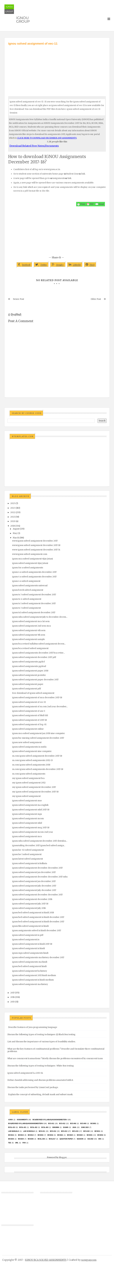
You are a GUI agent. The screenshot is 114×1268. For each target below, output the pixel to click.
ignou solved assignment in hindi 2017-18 (32, 944)
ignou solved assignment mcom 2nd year (32, 832)
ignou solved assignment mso (27, 800)
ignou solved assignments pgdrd (28, 661)
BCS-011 (51, 1123)
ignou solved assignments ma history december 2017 (38, 957)
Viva (24, 1143)
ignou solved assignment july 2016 (29, 908)
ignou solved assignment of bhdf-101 (30, 715)
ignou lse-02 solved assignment (28, 850)
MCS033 (11, 1139)
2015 (12, 1002)
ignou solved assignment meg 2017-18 (30, 827)
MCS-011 (42, 1131)
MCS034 (21, 1139)
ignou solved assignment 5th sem (28, 635)
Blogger (63, 1157)
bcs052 (93, 1123)
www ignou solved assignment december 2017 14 (36, 549)
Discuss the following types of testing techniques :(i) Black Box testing (41, 1034)
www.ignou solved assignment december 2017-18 (36, 545)
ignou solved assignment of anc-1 (28, 711)
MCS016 (50, 1135)
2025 (12, 503)
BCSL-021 (22, 1127)
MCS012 (11, 1135)
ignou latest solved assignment (27, 859)
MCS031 (89, 1135)
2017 (12, 992)
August (16, 529)
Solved (90, 1139)
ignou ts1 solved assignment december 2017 (33, 612)
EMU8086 (55, 1127)
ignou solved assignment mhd (27, 823)
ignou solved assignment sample (28, 639)
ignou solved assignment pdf (26, 688)
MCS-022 (86, 1131)
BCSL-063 (44, 1127)
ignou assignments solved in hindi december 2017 (36, 930)
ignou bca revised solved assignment (30, 648)
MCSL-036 (41, 1139)
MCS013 (21, 1135)
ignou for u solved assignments (27, 567)
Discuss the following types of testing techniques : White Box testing (40, 1065)
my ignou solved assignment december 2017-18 (35, 791)
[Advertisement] (57, 68)
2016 (12, 997)
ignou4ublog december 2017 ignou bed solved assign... (38, 845)
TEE (9, 1143)
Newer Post (18, 299)
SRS (99, 1139)
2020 (12, 521)
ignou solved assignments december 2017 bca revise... (38, 653)
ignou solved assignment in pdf (27, 935)
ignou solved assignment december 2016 (32, 899)
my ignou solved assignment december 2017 (34, 787)
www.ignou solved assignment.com (29, 554)
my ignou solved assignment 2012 (29, 782)
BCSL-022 (33, 1127)
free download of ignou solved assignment (33, 693)
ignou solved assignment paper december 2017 (35, 679)
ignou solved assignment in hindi (28, 948)
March (16, 537)
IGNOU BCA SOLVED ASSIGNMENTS (45, 1259)
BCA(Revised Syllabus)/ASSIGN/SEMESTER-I (50, 1119)
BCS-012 (62, 1123)
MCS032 (100, 1135)
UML (16, 1143)
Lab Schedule (29, 1131)
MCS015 (40, 1135)
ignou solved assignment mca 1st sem (31, 621)
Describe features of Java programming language (32, 1027)
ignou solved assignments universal (30, 585)
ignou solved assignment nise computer (32, 751)
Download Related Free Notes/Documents (34, 145)
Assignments (22, 1119)
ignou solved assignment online (28, 729)
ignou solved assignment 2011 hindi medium (34, 975)
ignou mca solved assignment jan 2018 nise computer (38, 733)
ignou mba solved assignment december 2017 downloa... (39, 841)
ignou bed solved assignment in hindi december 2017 (38, 917)
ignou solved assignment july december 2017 (34, 886)
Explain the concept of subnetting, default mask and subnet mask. (40, 1094)
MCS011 (97, 1131)
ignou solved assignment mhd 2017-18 (30, 809)
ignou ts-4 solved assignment (26, 599)
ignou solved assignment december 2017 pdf (34, 657)
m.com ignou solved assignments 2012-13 (32, 760)
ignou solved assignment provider (29, 675)
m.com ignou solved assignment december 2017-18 (37, 756)
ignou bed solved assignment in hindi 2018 (33, 912)
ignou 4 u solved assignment (26, 581)
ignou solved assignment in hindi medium (33, 980)
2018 (12, 526)
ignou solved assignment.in (25, 939)
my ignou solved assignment (26, 796)
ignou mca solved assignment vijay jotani (32, 558)
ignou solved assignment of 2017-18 (29, 720)
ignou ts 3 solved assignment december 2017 (34, 594)
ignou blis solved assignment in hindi (30, 926)
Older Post (96, 299)
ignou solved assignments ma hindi (29, 962)
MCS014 (31, 1135)
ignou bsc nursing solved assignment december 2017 (38, 738)
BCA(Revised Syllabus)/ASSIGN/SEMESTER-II (25, 1123)
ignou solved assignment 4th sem (28, 630)
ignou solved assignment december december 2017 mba (40, 876)
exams (65, 1127)
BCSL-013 (11, 1127)
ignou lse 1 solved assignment (27, 854)
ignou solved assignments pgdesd (29, 666)
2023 (12, 508)
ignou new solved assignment (27, 742)
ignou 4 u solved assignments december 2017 (34, 572)
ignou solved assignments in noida (29, 747)
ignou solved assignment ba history (29, 971)
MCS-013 (64, 1131)
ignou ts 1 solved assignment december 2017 (34, 603)
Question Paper (66, 1139)
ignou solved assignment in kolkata (29, 863)
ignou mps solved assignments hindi (30, 953)
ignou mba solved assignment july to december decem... (39, 617)
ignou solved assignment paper (27, 684)
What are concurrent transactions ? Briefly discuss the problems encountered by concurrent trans (55, 1058)
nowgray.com (88, 1259)
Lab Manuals (13, 1131)
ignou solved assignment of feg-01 (29, 724)
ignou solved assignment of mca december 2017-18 (37, 697)
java (74, 1127)
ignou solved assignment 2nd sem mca (31, 626)
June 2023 (85, 1127)
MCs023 (70, 1135)
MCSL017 (52, 1139)
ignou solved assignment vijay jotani (30, 563)
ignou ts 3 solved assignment (26, 608)
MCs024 (80, 1135)
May (15, 533)
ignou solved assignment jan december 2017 (34, 872)
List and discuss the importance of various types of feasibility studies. (41, 1041)
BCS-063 (83, 1123)
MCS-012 (53, 1131)
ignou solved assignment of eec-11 (29, 702)
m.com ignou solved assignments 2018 (31, 765)
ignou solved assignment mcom (28, 818)
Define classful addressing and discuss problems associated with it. (40, 1080)
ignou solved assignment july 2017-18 (30, 903)
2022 (12, 512)
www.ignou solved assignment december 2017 (35, 541)
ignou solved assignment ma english (30, 805)
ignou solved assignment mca (27, 836)
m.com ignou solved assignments (28, 774)
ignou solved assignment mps (27, 814)
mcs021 (60, 1135)
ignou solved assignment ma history (30, 984)
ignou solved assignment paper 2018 (30, 670)
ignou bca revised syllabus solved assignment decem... (39, 644)
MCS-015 (75, 1131)
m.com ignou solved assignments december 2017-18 (37, 769)
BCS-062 (73, 1123)
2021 (12, 517)
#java (10, 1119)
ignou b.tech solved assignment (27, 590)
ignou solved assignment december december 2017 (37, 868)
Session (80, 1139)
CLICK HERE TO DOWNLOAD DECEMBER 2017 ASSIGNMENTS (47, 138)
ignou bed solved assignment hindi (29, 966)
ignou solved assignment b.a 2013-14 (25, 1073)
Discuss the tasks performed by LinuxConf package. (32, 1087)
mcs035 (31, 1139)
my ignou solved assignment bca (28, 778)
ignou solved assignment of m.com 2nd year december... (40, 706)
